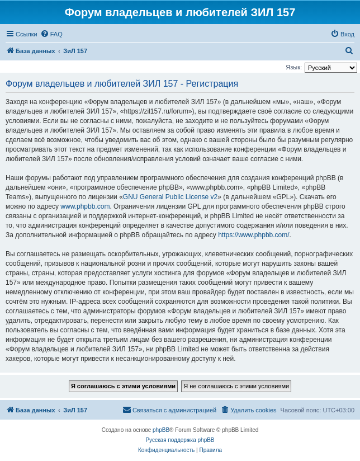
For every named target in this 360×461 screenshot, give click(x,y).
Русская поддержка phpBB (179, 440)
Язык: (294, 67)
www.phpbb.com (85, 206)
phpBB (161, 430)
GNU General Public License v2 (170, 197)
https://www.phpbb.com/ (253, 235)
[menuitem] (51, 34)
